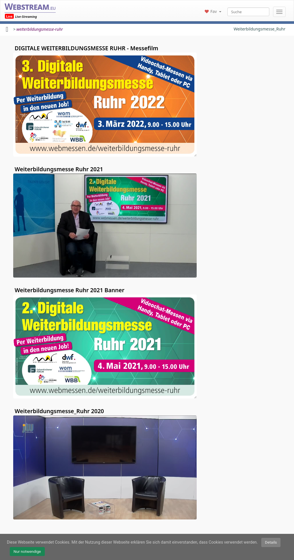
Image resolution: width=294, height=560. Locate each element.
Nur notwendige (27, 551)
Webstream (30, 6)
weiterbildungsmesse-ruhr (39, 29)
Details (271, 542)
